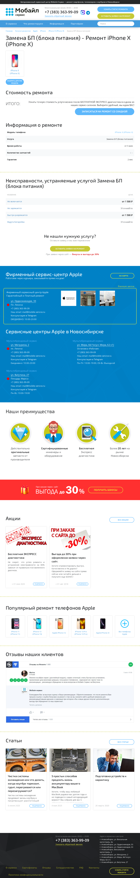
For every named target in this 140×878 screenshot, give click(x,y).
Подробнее (39, 584)
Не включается (14, 201)
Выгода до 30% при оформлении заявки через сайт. (69, 557)
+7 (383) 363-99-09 (61, 11)
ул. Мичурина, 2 (20, 344)
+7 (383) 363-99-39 (20, 308)
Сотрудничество (65, 867)
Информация (57, 23)
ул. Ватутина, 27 (20, 374)
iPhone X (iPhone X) (124, 132)
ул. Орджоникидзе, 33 (23, 301)
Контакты (94, 867)
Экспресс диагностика (86, 452)
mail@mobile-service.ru (33, 312)
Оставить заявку (115, 16)
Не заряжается (14, 208)
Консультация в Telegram (24, 315)
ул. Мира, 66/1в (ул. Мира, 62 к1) (95, 344)
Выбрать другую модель (14, 82)
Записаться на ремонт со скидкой (104, 111)
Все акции (121, 520)
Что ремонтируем (33, 23)
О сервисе (11, 23)
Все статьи (121, 742)
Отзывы (46, 867)
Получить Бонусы (105, 489)
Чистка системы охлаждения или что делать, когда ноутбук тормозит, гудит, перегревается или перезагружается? (26, 784)
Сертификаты (29, 867)
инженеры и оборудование (54, 452)
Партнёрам (77, 23)
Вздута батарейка (15, 222)
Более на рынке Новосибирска (120, 452)
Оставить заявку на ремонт (70, 249)
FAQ (81, 867)
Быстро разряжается (17, 215)
